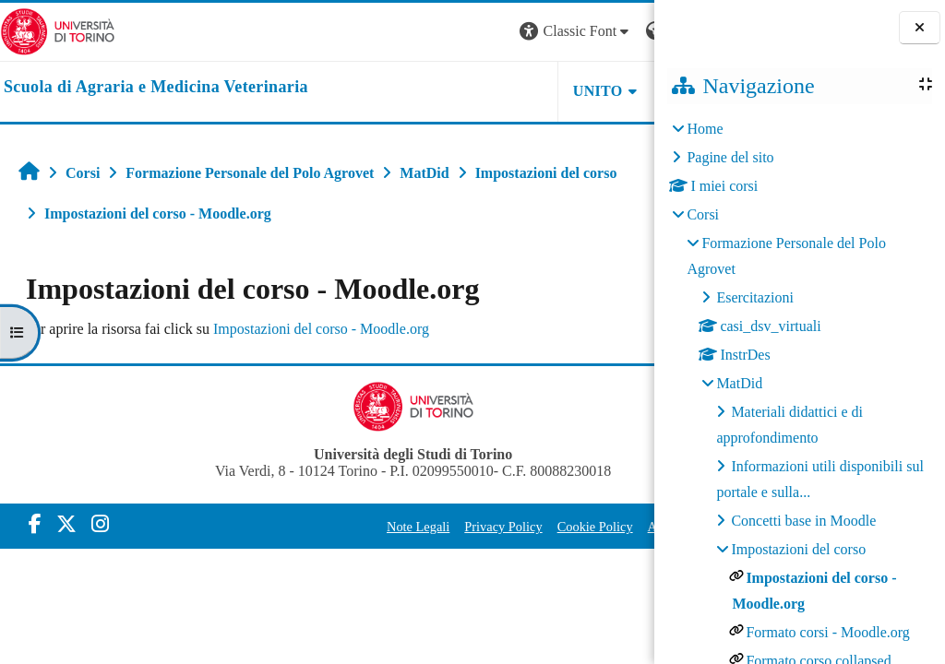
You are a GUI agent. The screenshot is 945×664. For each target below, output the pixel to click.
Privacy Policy (404, 526)
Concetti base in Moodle (803, 520)
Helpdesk (538, 91)
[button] (404, 32)
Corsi (703, 214)
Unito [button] (426, 91)
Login (622, 31)
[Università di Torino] (57, 30)
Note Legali (318, 526)
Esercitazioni (755, 297)
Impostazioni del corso (798, 549)
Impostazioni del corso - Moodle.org (321, 329)
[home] (156, 87)
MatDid (739, 383)
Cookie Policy (495, 526)
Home (705, 128)
